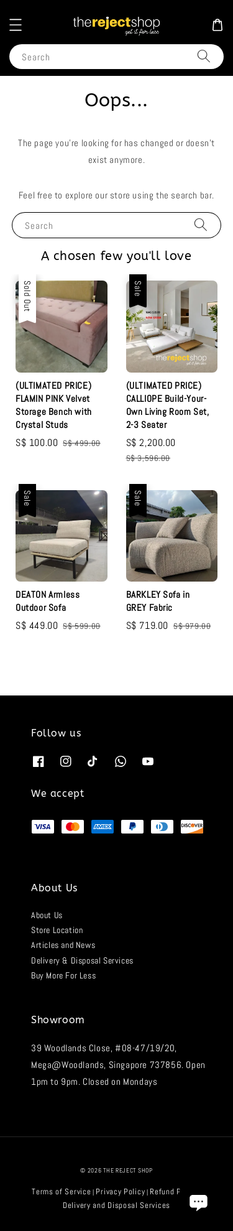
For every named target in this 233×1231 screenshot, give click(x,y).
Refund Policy (174, 1191)
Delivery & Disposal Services (82, 960)
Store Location (57, 930)
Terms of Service (61, 1191)
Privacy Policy (120, 1191)
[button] (15, 25)
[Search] (204, 56)
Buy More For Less (63, 975)
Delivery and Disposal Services (116, 1205)
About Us (47, 915)
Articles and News (63, 944)
